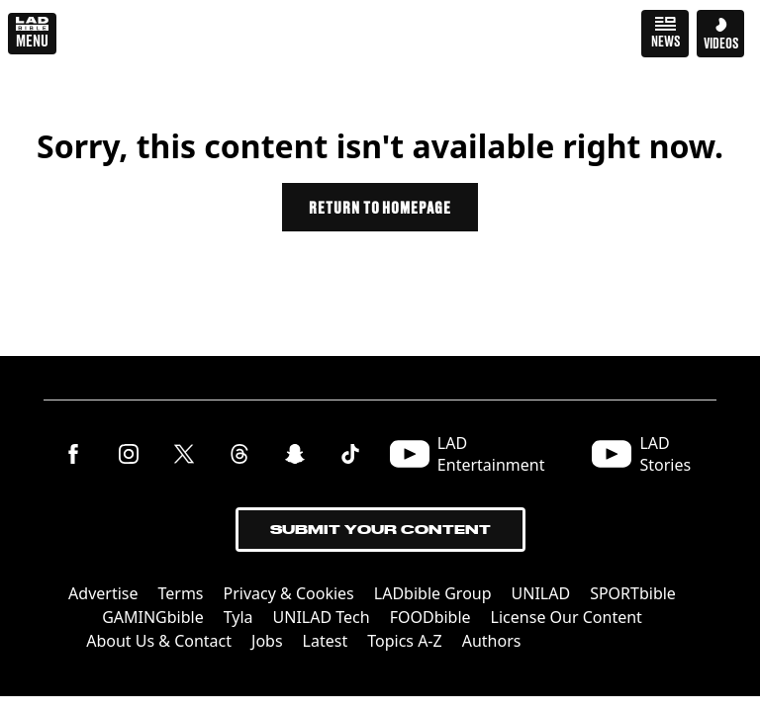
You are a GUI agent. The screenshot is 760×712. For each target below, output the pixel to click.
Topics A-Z (404, 641)
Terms (181, 593)
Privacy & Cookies (289, 593)
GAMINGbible (153, 617)
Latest (325, 641)
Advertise (103, 593)
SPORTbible (633, 593)
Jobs (267, 641)
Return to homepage (380, 207)
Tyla (238, 617)
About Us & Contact (159, 641)
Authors (492, 641)
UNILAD (541, 593)
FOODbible (430, 617)
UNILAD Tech (321, 617)
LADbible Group (433, 593)
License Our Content (566, 617)
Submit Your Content (380, 529)
